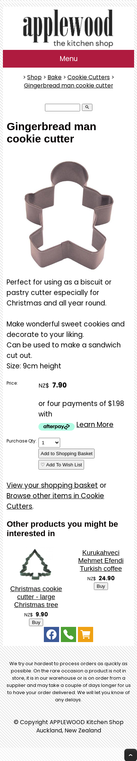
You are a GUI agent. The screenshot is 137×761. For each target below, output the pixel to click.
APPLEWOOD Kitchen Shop (87, 722)
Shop (34, 77)
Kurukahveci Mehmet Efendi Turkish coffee (101, 560)
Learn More (94, 424)
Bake (54, 77)
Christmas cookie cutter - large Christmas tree (36, 596)
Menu (69, 59)
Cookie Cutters (88, 77)
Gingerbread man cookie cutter (68, 85)
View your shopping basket (52, 485)
